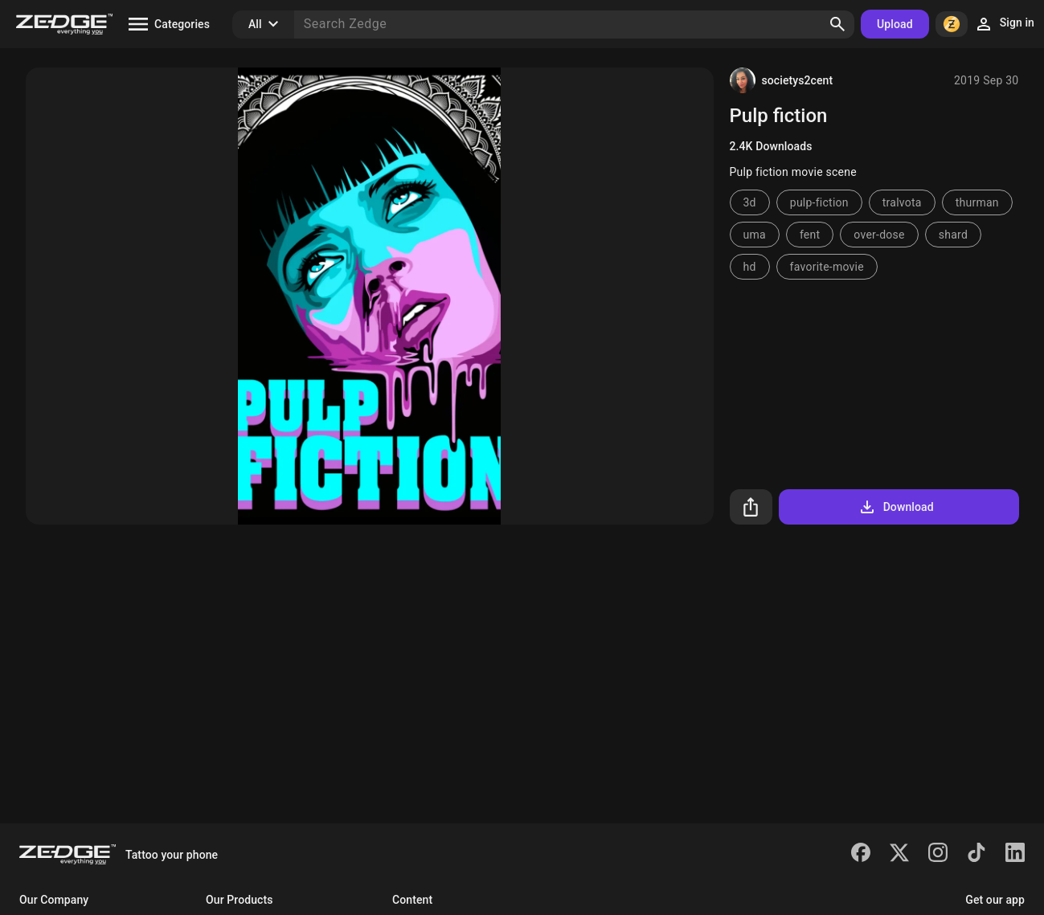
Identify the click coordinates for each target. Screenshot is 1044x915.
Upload (895, 24)
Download (896, 507)
